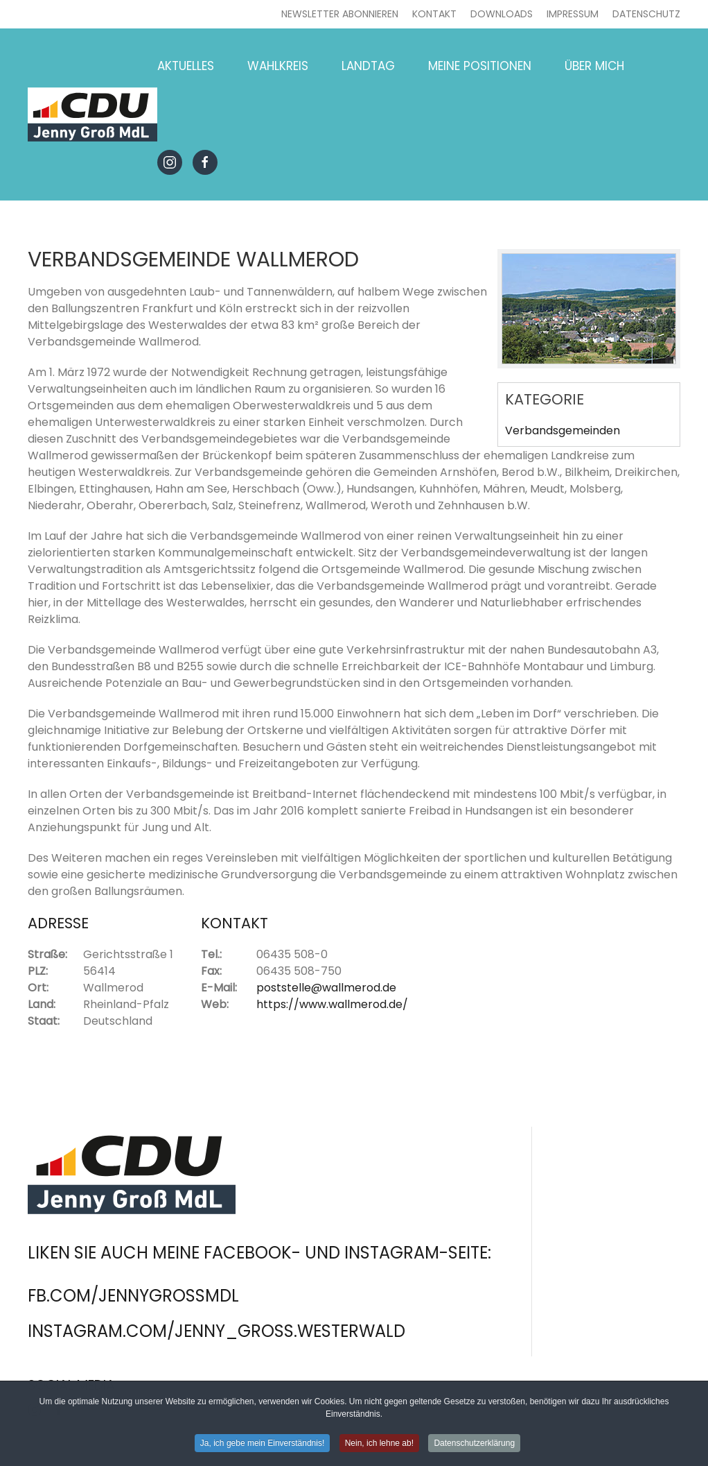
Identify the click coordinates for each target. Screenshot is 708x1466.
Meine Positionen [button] (479, 66)
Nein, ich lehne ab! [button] (379, 1446)
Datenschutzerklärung (474, 1446)
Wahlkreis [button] (277, 66)
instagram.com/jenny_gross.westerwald (216, 1331)
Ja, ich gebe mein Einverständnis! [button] (262, 1446)
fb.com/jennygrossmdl (133, 1295)
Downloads (501, 14)
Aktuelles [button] (185, 66)
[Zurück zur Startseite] (92, 114)
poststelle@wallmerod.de (326, 988)
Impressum (573, 14)
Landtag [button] (368, 66)
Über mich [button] (594, 66)
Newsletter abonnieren (339, 14)
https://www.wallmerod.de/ (332, 1004)
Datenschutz (646, 14)
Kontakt (434, 14)
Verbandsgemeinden (562, 430)
